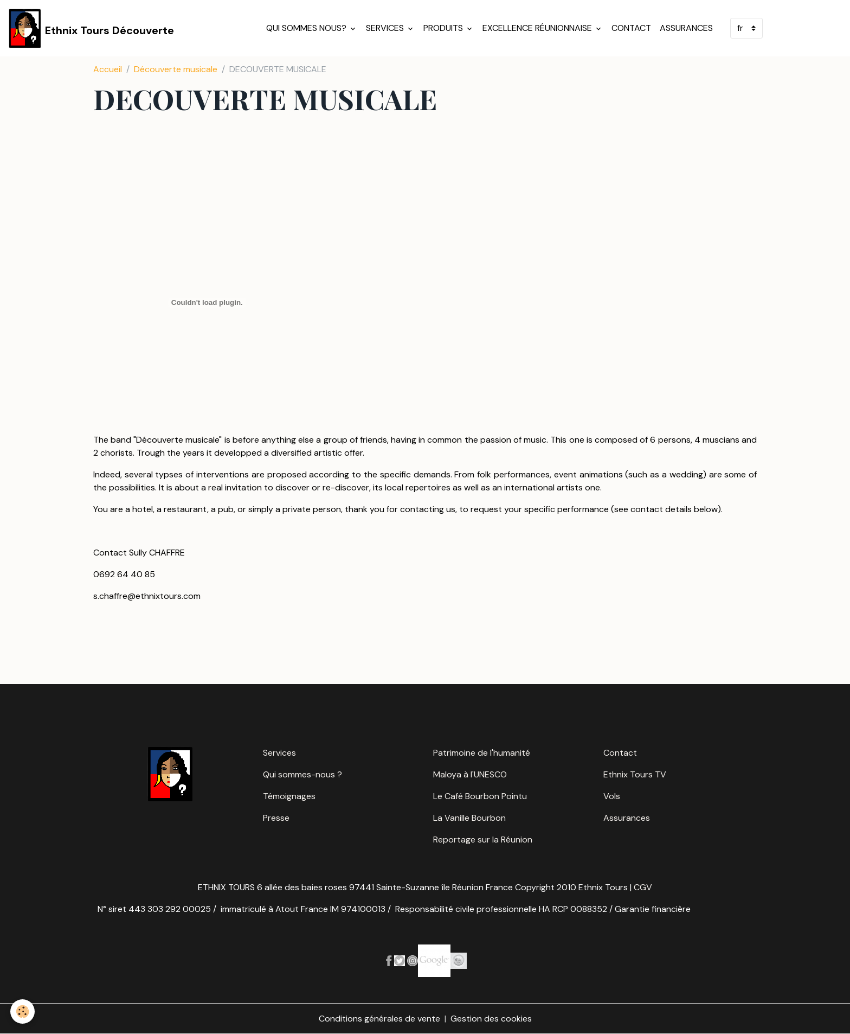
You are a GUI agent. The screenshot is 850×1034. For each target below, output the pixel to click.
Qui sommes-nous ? (302, 774)
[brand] (91, 28)
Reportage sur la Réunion (482, 839)
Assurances (686, 28)
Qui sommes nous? (307, 28)
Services (386, 28)
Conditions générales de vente (379, 1018)
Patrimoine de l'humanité (481, 752)
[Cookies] (23, 1011)
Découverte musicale (175, 69)
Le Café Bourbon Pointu (480, 796)
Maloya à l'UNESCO (470, 774)
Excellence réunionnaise (538, 28)
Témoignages (289, 796)
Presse (276, 818)
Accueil (107, 69)
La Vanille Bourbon (469, 818)
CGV (643, 887)
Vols (611, 796)
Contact (631, 28)
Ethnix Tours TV (634, 774)
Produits (444, 28)
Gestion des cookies (491, 1018)
